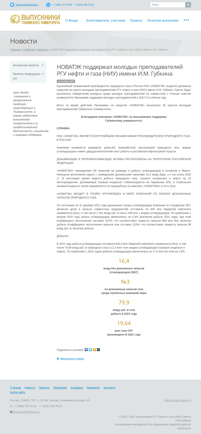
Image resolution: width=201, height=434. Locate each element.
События (28, 49)
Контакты (109, 387)
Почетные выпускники (162, 20)
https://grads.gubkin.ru (177, 400)
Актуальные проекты (26, 65)
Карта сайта (17, 392)
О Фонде (73, 20)
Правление (60, 387)
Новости (43, 49)
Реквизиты (93, 387)
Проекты (136, 20)
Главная (15, 49)
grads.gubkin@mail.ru (27, 4)
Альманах (77, 387)
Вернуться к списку (71, 358)
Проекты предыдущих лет (26, 76)
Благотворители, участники (105, 20)
